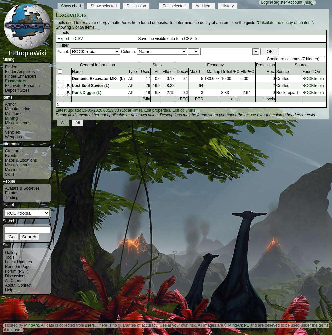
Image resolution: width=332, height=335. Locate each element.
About (10, 285)
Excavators (15, 81)
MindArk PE (238, 325)
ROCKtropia (313, 78)
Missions (13, 169)
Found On (311, 71)
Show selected (104, 6)
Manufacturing (17, 109)
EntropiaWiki (27, 50)
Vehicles (12, 132)
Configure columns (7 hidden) (293, 59)
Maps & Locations (21, 160)
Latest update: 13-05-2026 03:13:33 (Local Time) (99, 110)
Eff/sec (168, 71)
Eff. (158, 71)
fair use (13, 330)
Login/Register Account (281, 2)
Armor (10, 104)
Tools (9, 127)
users (90, 325)
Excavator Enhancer (23, 85)
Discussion (136, 6)
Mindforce (14, 113)
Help (9, 290)
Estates (11, 193)
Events (11, 155)
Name (77, 71)
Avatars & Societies (22, 188)
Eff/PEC (247, 71)
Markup (213, 71)
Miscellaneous (17, 123)
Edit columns (183, 110)
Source (282, 71)
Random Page (18, 266)
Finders (11, 67)
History (227, 6)
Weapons (13, 137)
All (63, 122)
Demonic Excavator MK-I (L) (98, 78)
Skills (9, 174)
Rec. (271, 71)
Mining (11, 118)
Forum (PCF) (16, 271)
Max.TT (196, 71)
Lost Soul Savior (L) (90, 85)
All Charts (13, 280)
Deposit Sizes (17, 90)
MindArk (31, 325)
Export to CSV (70, 38)
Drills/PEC (230, 71)
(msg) (308, 2)
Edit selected (174, 6)
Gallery (11, 252)
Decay (182, 71)
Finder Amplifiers (20, 71)
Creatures (14, 151)
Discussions (15, 276)
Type (132, 71)
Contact (24, 285)
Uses (145, 71)
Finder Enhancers (21, 76)
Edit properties (157, 110)
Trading (11, 197)
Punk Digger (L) (86, 92)
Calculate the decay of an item (284, 22)
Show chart (71, 6)
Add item (203, 6)
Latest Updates (18, 262)
